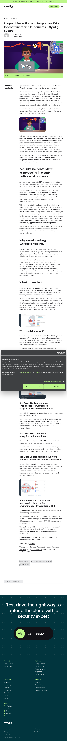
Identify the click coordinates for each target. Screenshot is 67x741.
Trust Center (37, 732)
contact (6, 693)
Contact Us (7, 735)
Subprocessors (38, 729)
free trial (32, 543)
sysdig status (39, 685)
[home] (8, 6)
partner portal (39, 674)
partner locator (40, 669)
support (37, 682)
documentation (40, 687)
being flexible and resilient (28, 529)
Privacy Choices (8, 732)
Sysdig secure (8, 664)
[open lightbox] (32, 124)
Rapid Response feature (28, 301)
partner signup (39, 666)
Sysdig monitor (9, 666)
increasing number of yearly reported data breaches (41, 92)
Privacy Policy (8, 729)
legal (6, 695)
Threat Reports (36, 549)
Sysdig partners (40, 664)
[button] (62, 6)
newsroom (7, 690)
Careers (6, 687)
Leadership (7, 685)
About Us (7, 682)
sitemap (6, 698)
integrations (38, 672)
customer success (41, 690)
